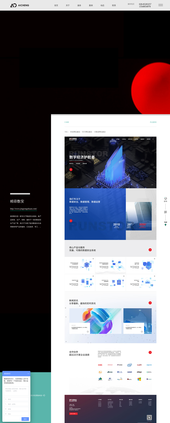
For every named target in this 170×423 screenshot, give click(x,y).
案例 (91, 5)
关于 (68, 5)
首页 (56, 5)
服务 (79, 5)
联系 (114, 5)
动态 (102, 5)
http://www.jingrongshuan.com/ (23, 208)
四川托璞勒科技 (38, 387)
